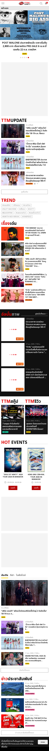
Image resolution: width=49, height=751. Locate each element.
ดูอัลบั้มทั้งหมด (40, 314)
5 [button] (28, 57)
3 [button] (24, 57)
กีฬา (12, 574)
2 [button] (22, 57)
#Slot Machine (9, 209)
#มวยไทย (26, 205)
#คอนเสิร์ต (6, 205)
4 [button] (26, 57)
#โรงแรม (16, 205)
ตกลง (43, 742)
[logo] (24, 3)
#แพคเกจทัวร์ (21, 213)
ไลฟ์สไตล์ (21, 574)
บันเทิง (4, 574)
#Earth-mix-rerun (10, 216)
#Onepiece (26, 216)
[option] (24, 33)
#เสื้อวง (22, 209)
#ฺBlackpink (7, 213)
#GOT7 (31, 209)
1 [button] (20, 57)
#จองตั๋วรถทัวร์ (34, 213)
